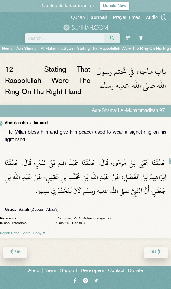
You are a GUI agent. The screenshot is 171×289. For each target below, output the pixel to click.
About (34, 271)
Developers (92, 271)
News (50, 271)
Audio (152, 17)
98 (156, 252)
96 (15, 252)
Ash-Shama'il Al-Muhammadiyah (44, 49)
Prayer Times (126, 17)
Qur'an (78, 17)
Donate (135, 271)
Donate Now (114, 6)
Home (7, 49)
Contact (116, 271)
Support (68, 271)
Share (26, 233)
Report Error (9, 233)
